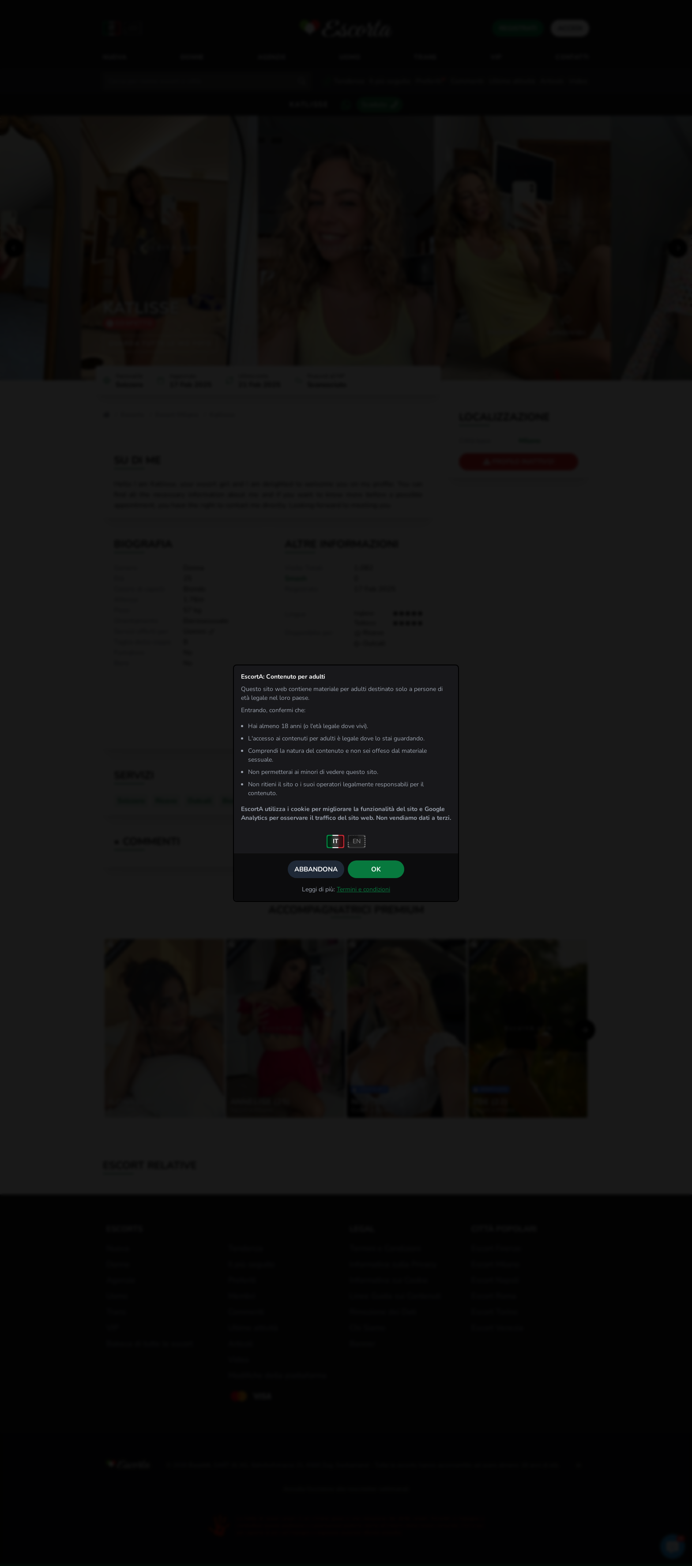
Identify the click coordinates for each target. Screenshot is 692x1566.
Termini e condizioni (363, 889)
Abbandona (316, 869)
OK (376, 869)
